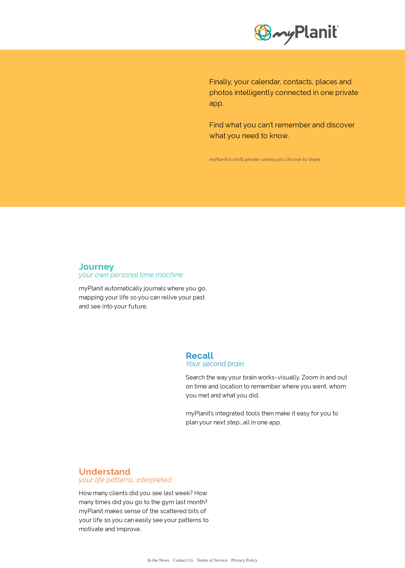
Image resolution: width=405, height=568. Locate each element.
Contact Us (183, 560)
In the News (158, 560)
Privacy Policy (244, 560)
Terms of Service (212, 560)
